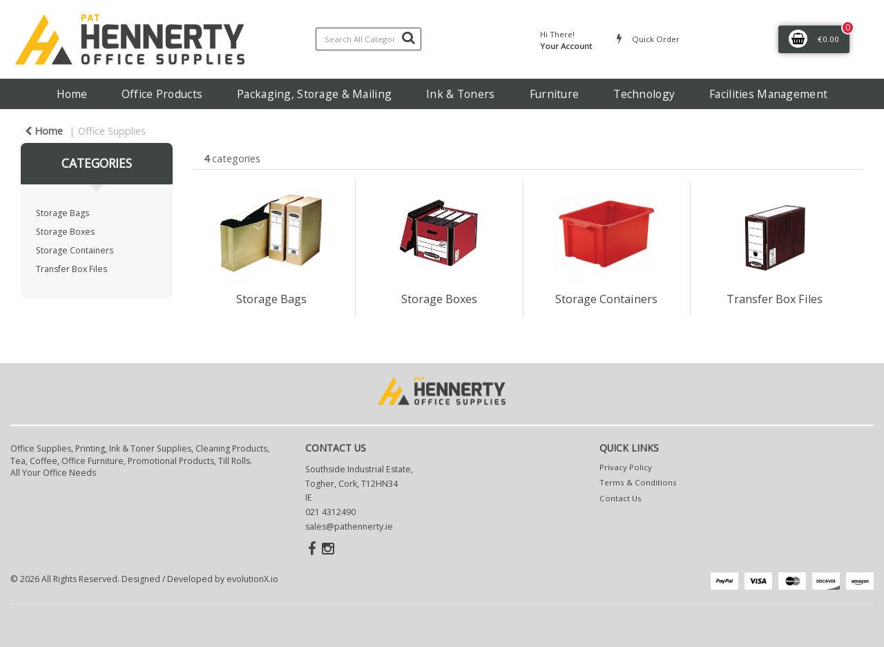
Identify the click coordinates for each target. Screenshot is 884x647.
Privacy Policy (625, 467)
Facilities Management (768, 94)
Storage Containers (74, 250)
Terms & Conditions (638, 482)
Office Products (162, 94)
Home (72, 94)
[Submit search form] (408, 37)
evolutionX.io (252, 579)
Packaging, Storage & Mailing (314, 94)
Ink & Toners (460, 94)
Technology (644, 94)
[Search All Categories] (368, 39)
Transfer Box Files (71, 269)
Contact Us (620, 498)
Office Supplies (112, 130)
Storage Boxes (65, 232)
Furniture (554, 94)
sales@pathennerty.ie (349, 526)
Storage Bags (62, 213)
